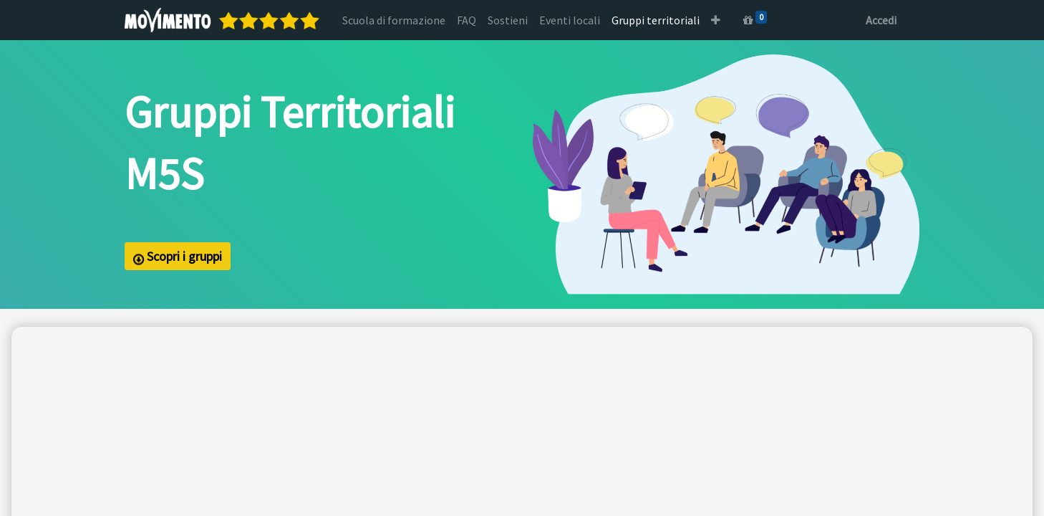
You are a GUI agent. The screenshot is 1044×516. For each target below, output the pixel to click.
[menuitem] (394, 20)
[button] (715, 20)
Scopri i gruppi (177, 257)
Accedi (881, 20)
